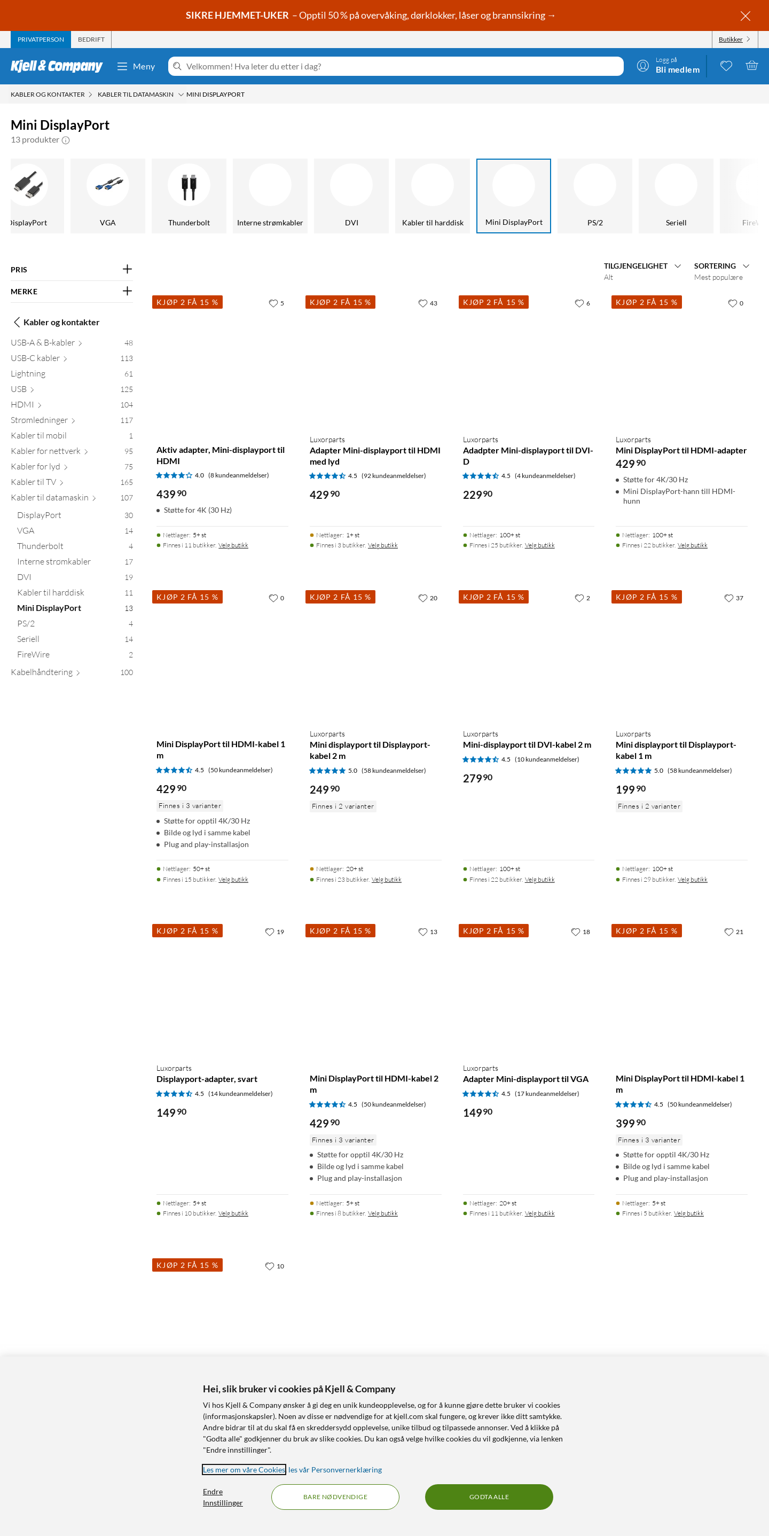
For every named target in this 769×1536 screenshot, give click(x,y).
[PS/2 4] (75, 625)
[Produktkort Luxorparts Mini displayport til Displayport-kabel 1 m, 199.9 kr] (681, 654)
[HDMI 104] (72, 406)
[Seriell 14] (75, 641)
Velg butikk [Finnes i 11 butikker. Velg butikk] (233, 545)
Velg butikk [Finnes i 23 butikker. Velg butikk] (387, 879)
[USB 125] (72, 391)
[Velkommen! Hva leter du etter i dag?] (402, 66)
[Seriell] (640, 196)
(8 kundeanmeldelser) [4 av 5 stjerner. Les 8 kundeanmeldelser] (238, 475)
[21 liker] (733, 931)
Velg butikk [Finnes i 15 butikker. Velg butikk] (233, 879)
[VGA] (71, 196)
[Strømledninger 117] (72, 422)
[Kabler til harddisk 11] (75, 594)
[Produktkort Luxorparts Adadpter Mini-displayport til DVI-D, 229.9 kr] (529, 359)
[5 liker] (276, 302)
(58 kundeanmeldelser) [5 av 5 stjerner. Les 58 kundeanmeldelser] (394, 770)
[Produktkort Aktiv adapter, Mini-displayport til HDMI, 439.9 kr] (222, 359)
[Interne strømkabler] (234, 196)
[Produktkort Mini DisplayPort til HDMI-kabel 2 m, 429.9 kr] (375, 988)
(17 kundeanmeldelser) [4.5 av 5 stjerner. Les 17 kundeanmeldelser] (547, 1094)
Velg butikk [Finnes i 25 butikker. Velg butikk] (540, 545)
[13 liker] (427, 931)
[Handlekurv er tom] (752, 65)
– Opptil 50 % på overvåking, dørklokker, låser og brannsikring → (372, 15)
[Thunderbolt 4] (75, 548)
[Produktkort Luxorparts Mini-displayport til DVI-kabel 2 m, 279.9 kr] (529, 654)
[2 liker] (582, 597)
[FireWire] (721, 196)
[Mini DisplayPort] (477, 196)
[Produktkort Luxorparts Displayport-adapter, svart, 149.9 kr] (222, 988)
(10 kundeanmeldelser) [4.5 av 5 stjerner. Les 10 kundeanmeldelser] (547, 759)
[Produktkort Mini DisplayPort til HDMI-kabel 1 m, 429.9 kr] (222, 654)
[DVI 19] (75, 579)
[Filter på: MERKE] (72, 291)
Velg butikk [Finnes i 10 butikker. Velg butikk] (233, 1213)
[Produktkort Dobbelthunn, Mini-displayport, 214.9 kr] (222, 1322)
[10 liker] (274, 1265)
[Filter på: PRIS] (72, 269)
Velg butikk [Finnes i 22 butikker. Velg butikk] (693, 545)
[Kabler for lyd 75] (72, 468)
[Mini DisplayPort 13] (75, 610)
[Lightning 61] (72, 375)
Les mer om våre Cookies (244, 1469)
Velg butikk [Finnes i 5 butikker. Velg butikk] (689, 1213)
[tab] (41, 39)
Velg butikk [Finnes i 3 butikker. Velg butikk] (383, 545)
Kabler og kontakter (55, 322)
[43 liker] (427, 302)
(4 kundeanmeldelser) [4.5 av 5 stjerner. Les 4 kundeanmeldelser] (545, 476)
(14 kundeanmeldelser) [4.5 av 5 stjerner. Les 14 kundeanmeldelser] (240, 1094)
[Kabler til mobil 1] (72, 437)
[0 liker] (735, 302)
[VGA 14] (75, 532)
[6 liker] (582, 302)
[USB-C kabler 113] (72, 360)
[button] (65, 139)
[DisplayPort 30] (75, 517)
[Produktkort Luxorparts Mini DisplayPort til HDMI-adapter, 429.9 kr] (681, 359)
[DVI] (315, 196)
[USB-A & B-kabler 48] (72, 344)
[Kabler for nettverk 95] (72, 453)
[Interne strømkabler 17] (75, 563)
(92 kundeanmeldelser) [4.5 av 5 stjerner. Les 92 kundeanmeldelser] (394, 476)
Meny (135, 66)
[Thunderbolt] (153, 196)
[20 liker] (427, 597)
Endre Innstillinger (223, 1497)
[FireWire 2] (75, 656)
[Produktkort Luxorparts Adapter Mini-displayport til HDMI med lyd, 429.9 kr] (375, 359)
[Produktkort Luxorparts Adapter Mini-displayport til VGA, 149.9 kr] (529, 988)
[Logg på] (668, 65)
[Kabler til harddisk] (396, 196)
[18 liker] (580, 931)
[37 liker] (733, 597)
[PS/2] (558, 196)
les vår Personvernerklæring (335, 1469)
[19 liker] (274, 931)
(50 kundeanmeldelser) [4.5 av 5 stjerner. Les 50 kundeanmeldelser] (240, 770)
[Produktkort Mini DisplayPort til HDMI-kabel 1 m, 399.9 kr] (681, 988)
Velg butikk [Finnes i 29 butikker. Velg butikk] (693, 879)
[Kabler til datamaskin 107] (72, 499)
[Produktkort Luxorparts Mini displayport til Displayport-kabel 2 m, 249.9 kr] (375, 654)
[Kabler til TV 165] (72, 484)
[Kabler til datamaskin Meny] (181, 94)
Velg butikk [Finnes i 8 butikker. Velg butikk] (383, 1213)
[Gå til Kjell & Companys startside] (60, 66)
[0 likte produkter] (726, 65)
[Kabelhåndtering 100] (72, 674)
